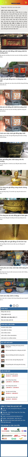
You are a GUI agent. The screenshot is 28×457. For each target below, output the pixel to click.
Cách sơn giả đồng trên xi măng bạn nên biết (15, 350)
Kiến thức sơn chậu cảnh (8, 317)
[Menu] (2, 2)
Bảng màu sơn (5, 311)
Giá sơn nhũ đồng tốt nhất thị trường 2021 (14, 355)
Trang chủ (3, 7)
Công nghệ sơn (5, 314)
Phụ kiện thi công (6, 330)
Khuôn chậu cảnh (6, 327)
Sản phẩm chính (5, 332)
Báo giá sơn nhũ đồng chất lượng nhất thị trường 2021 (14, 346)
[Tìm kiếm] (6, 2)
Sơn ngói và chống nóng (8, 338)
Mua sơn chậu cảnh (6, 320)
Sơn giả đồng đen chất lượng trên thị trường (15, 364)
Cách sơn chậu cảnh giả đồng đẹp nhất (14, 359)
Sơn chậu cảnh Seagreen (9, 335)
